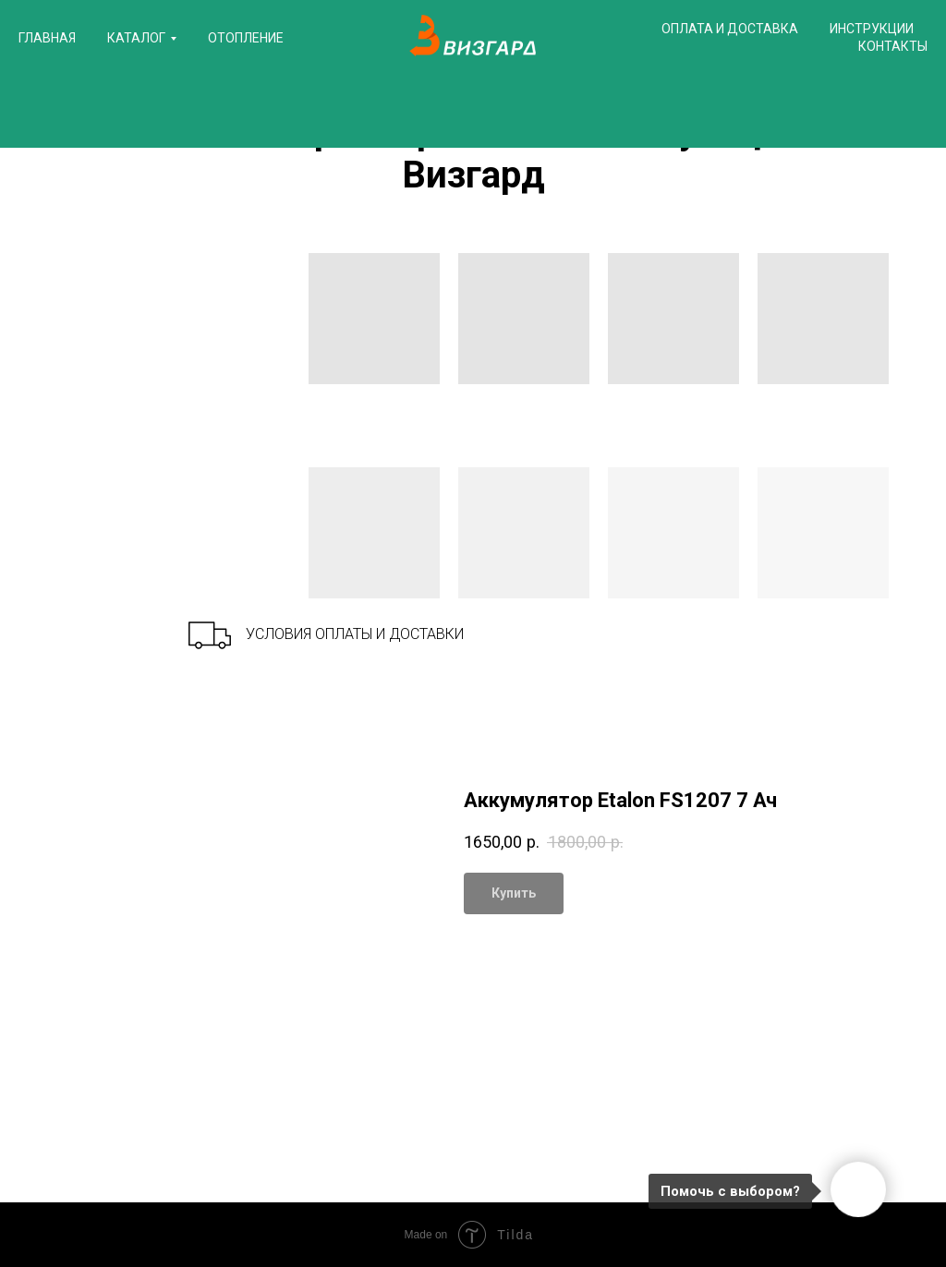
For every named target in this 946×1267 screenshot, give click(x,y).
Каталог (136, 37)
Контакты (893, 46)
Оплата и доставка (729, 28)
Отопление (246, 37)
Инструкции (872, 28)
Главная (47, 37)
